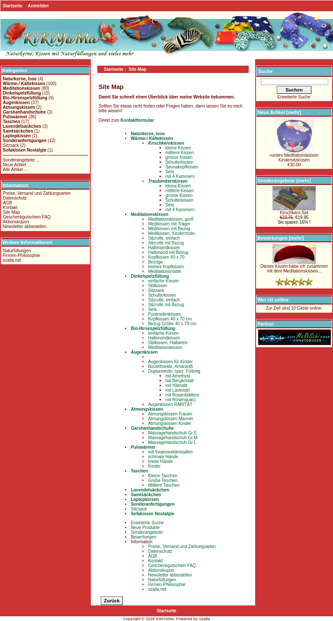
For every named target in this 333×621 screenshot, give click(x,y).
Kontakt (10, 207)
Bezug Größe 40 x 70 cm (172, 323)
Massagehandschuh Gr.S (172, 433)
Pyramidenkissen (164, 314)
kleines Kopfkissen (166, 266)
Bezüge (155, 262)
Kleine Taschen (162, 475)
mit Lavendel (177, 390)
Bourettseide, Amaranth (170, 366)
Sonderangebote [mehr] (284, 180)
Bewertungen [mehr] (280, 238)
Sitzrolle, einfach (163, 238)
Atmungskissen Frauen (170, 414)
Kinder (154, 466)
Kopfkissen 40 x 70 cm (170, 319)
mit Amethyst (177, 376)
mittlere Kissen (179, 152)
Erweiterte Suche (147, 522)
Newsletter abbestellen (25, 226)
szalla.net (12, 260)
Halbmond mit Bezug (168, 252)
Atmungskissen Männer (170, 418)
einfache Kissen (163, 281)
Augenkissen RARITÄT (170, 404)
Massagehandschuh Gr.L (172, 442)
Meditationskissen (165, 347)
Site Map (11, 212)
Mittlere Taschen (163, 485)
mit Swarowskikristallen (170, 452)
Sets (169, 171)
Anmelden (38, 5)
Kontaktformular (137, 120)
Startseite (12, 5)
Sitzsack (11, 145)
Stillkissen (157, 285)
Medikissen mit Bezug (169, 228)
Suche (265, 71)
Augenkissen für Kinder (170, 361)
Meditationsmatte (164, 271)
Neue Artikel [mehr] (279, 112)
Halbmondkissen (164, 247)
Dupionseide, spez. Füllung (174, 371)
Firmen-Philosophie (21, 255)
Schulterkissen (179, 162)
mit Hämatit (176, 385)
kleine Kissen (178, 148)
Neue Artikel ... (17, 164)
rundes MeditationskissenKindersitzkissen (294, 155)
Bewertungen (143, 537)
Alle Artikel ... (15, 169)
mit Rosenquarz (180, 399)
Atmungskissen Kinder (169, 423)
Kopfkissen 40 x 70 (166, 257)
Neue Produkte (145, 527)
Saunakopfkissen (181, 167)
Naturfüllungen (17, 250)
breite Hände (160, 461)
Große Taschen (162, 480)
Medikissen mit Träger (169, 224)
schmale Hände (163, 456)
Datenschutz (15, 198)
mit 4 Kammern (180, 176)
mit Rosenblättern (182, 395)
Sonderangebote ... (21, 160)
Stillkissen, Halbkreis (168, 342)
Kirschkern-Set (294, 210)
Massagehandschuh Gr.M (172, 437)
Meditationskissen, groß (171, 219)
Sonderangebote (147, 532)
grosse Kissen (178, 157)
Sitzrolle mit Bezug (166, 243)
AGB (7, 202)
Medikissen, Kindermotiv (171, 233)
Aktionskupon (16, 221)
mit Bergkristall (179, 380)
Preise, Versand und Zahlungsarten (37, 193)
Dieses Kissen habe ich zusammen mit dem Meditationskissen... (294, 266)
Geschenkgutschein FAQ (27, 217)
